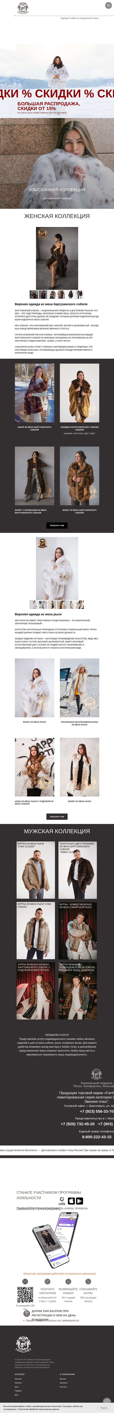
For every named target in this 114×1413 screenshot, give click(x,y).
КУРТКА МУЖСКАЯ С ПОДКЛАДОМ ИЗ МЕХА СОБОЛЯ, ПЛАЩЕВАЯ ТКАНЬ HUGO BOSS (77, 967)
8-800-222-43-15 (96, 1137)
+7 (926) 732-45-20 (78, 1124)
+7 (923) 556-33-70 (97, 1111)
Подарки (18, 1391)
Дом (16, 1395)
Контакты (63, 1387)
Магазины (64, 1383)
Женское (18, 1379)
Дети (17, 1387)
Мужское (18, 1383)
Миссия (63, 1379)
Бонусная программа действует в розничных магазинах (60, 1273)
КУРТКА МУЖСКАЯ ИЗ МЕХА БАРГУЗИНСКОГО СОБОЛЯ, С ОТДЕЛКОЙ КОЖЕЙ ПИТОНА (34, 967)
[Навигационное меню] (108, 5)
